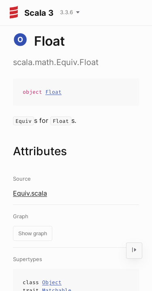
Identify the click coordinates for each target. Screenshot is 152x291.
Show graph (32, 233)
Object (52, 282)
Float (53, 92)
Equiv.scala (30, 193)
